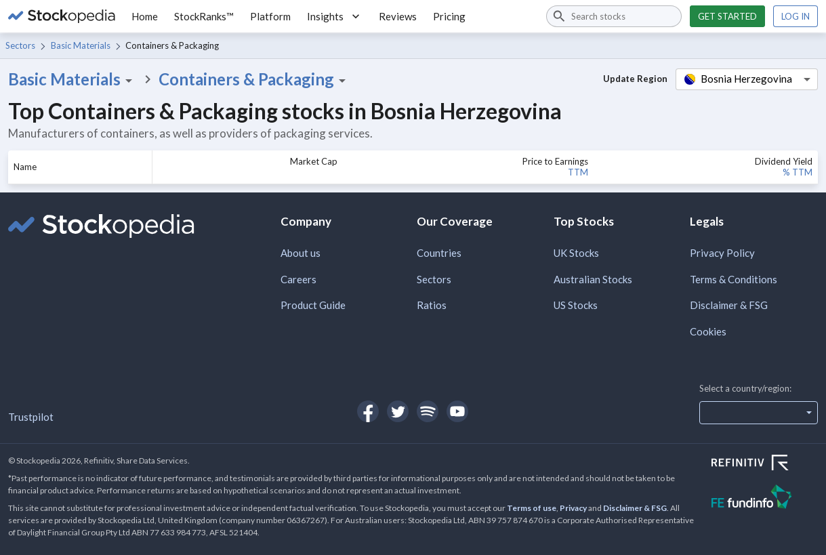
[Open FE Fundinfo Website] (764, 498)
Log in (795, 16)
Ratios (432, 305)
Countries (439, 253)
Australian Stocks (593, 279)
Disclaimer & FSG (729, 305)
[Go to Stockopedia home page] (61, 16)
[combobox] (614, 16)
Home (144, 16)
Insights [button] (335, 16)
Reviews (398, 16)
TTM (578, 172)
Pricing (449, 16)
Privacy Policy (722, 253)
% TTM (797, 172)
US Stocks (576, 305)
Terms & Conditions (733, 279)
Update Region (635, 78)
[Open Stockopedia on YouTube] (457, 411)
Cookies (708, 331)
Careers (298, 279)
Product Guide (313, 305)
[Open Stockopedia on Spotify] (427, 411)
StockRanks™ (204, 16)
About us (301, 253)
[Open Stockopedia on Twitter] (398, 411)
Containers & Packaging (254, 79)
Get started (727, 16)
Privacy (573, 508)
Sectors (20, 45)
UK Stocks (576, 253)
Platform (270, 16)
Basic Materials (80, 45)
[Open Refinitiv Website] (764, 464)
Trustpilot (31, 417)
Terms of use (531, 508)
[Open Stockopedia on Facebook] (368, 411)
